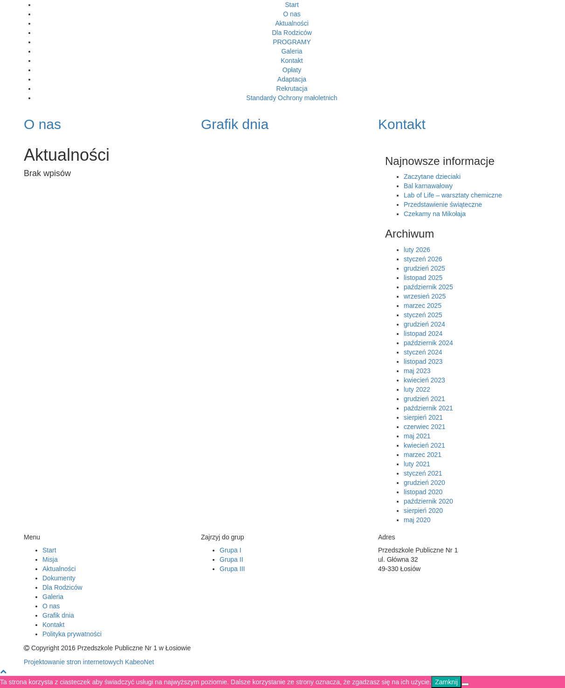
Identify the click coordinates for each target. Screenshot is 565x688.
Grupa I (230, 550)
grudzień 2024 (424, 324)
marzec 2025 (422, 305)
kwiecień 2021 (424, 445)
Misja (50, 559)
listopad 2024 (423, 333)
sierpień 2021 (423, 417)
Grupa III (232, 568)
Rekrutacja (292, 88)
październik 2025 (428, 287)
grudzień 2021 (424, 398)
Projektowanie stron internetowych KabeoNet (89, 662)
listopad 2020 (423, 492)
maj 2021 (417, 436)
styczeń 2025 (423, 315)
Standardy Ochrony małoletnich (291, 98)
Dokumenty (59, 578)
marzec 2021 (422, 454)
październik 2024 (428, 343)
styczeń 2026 (423, 259)
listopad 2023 (423, 361)
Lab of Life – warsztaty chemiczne (453, 195)
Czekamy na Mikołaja (435, 214)
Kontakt (292, 60)
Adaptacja (291, 79)
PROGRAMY (292, 42)
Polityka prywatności (72, 634)
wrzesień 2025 (425, 296)
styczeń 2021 (423, 473)
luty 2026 (417, 249)
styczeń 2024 (423, 352)
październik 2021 (428, 408)
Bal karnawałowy (428, 186)
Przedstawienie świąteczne (443, 204)
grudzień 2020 (424, 482)
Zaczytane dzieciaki (432, 176)
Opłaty (291, 70)
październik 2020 (428, 501)
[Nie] (465, 684)
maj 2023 (417, 371)
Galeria (291, 51)
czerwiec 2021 (425, 426)
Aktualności (292, 23)
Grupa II (231, 559)
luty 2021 (417, 464)
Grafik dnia (58, 615)
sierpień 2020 (423, 510)
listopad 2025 (423, 277)
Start (292, 4)
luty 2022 (417, 389)
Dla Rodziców (292, 32)
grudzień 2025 (424, 268)
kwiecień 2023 (424, 380)
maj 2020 (417, 520)
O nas (291, 14)
